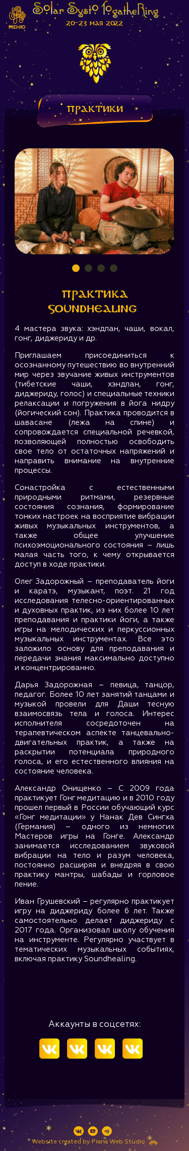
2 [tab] (88, 268)
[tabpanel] (94, 201)
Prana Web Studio (118, 1142)
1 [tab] (76, 268)
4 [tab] (113, 268)
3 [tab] (101, 268)
